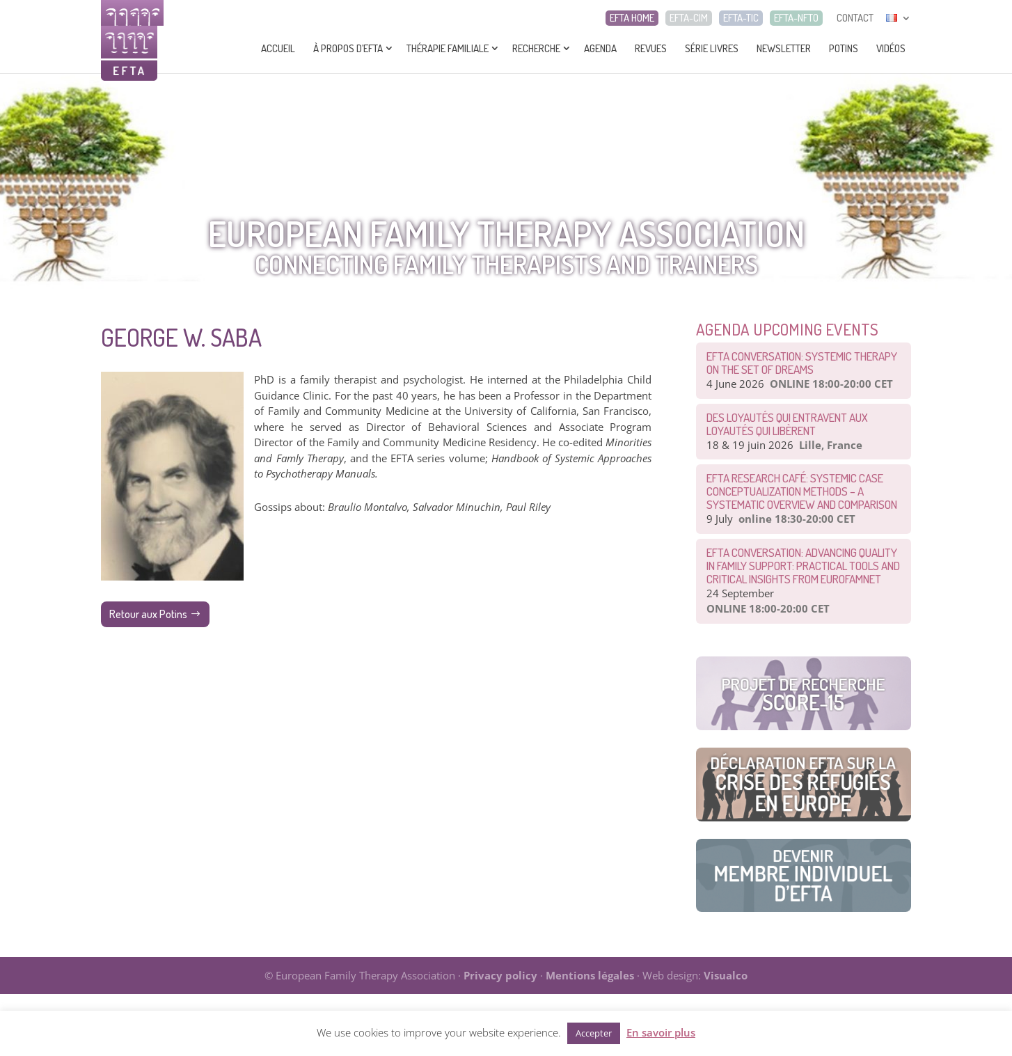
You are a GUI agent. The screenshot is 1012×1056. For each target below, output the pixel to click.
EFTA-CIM (689, 18)
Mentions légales (590, 975)
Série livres (711, 48)
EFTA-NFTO (796, 18)
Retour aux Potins (148, 614)
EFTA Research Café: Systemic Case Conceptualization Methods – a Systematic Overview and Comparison (801, 491)
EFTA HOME (632, 18)
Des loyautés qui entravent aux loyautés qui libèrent (787, 424)
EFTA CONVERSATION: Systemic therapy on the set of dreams (801, 363)
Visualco (726, 975)
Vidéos (891, 48)
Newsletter (784, 48)
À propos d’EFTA (348, 48)
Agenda (600, 48)
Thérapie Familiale (447, 48)
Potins (843, 48)
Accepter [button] (594, 1033)
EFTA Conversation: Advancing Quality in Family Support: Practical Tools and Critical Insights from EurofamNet (803, 565)
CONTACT (855, 18)
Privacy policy (500, 975)
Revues (651, 48)
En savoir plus (660, 1032)
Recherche (536, 48)
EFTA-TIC (741, 18)
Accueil (278, 48)
